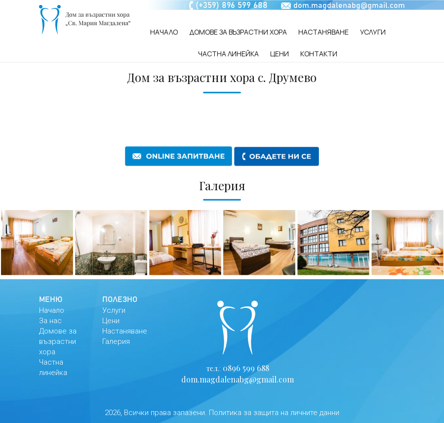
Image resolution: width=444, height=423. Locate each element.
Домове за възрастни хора (238, 32)
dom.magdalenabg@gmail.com (349, 5)
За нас (50, 320)
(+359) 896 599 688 (232, 5)
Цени (279, 53)
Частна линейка (228, 53)
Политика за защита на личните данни (274, 412)
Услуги (373, 32)
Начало (164, 32)
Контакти (318, 53)
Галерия (116, 341)
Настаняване (323, 32)
